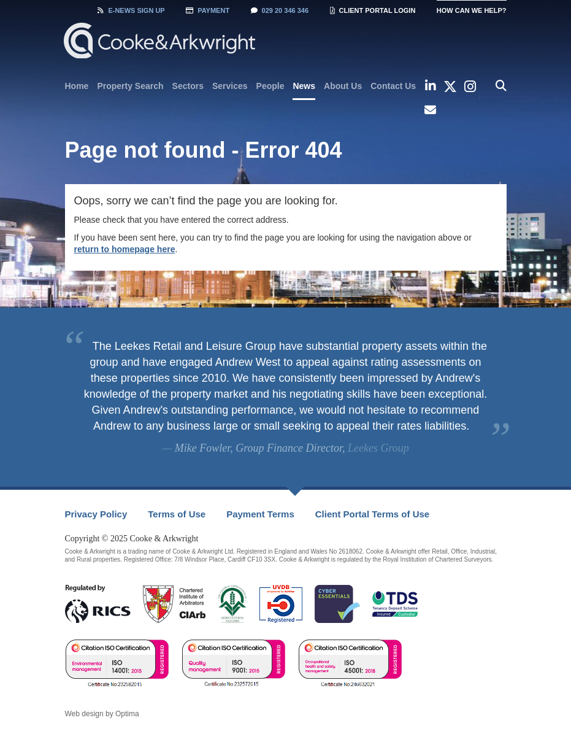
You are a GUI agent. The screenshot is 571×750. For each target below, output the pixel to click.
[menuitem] (77, 86)
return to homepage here (124, 249)
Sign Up (131, 10)
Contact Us (393, 86)
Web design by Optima (102, 713)
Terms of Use (176, 514)
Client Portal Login (373, 10)
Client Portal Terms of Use (372, 514)
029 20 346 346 (279, 10)
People (270, 86)
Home (77, 86)
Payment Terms (260, 514)
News (304, 86)
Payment (207, 10)
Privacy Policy (96, 514)
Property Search (130, 86)
